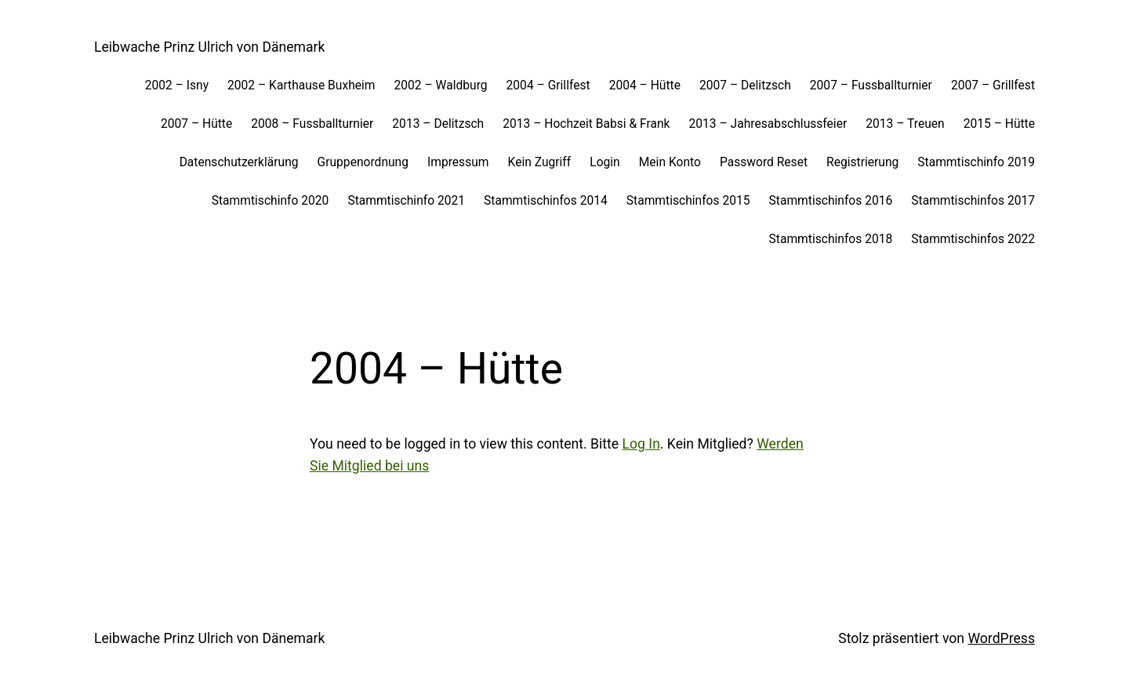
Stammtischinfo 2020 (270, 201)
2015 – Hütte (999, 124)
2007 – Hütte (196, 124)
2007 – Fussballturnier (871, 85)
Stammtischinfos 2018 (831, 239)
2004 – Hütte (645, 85)
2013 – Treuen (905, 124)
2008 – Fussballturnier (312, 124)
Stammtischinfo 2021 (406, 201)
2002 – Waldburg (441, 85)
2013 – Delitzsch (438, 124)
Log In (641, 444)
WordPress (1001, 638)
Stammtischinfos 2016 (831, 201)
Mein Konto (670, 162)
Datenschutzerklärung (239, 162)
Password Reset (764, 162)
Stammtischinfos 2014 (546, 201)
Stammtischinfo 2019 (976, 162)
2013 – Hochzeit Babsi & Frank (586, 124)
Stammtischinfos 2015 (688, 201)
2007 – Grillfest (993, 85)
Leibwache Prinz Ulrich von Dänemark (209, 47)
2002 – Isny (177, 85)
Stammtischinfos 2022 (973, 239)
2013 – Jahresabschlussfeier (768, 124)
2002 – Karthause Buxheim (301, 85)
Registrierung (862, 162)
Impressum (458, 162)
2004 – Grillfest (548, 85)
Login (605, 162)
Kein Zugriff (540, 162)
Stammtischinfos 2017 (973, 201)
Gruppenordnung (363, 162)
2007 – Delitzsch (745, 85)
